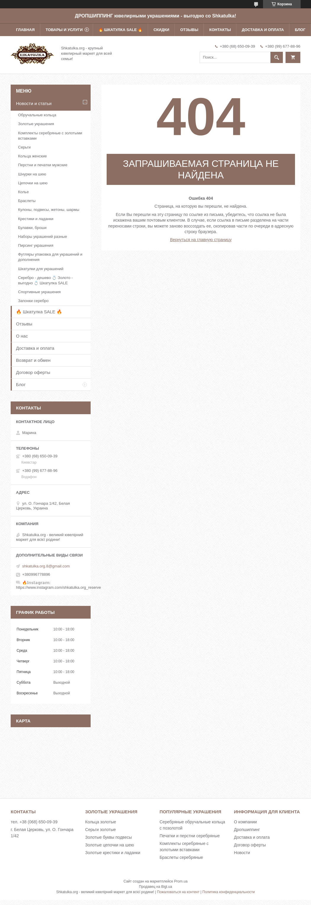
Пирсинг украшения (35, 245)
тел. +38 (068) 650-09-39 (34, 821)
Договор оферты (33, 372)
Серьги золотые (100, 829)
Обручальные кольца (37, 115)
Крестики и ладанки (35, 219)
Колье (23, 192)
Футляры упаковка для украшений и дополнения (50, 257)
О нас (22, 335)
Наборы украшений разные (42, 236)
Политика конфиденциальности (228, 892)
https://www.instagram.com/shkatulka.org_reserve (58, 587)
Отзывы (189, 30)
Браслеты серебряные (181, 857)
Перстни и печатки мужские (42, 165)
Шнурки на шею (32, 174)
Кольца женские (32, 156)
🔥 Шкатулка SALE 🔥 (120, 30)
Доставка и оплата (263, 30)
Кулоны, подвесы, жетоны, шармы (48, 209)
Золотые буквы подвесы (108, 837)
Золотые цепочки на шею (109, 845)
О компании (245, 821)
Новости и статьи (34, 103)
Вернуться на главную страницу (201, 239)
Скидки (161, 30)
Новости (242, 852)
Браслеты (27, 201)
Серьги (24, 147)
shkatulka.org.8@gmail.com (46, 566)
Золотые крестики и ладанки (112, 852)
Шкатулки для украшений (40, 269)
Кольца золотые (100, 821)
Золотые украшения (36, 124)
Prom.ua (180, 881)
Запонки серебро (33, 301)
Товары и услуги (64, 30)
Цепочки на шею (33, 183)
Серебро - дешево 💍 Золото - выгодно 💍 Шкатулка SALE (45, 280)
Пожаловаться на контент (178, 892)
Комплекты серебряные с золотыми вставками (50, 136)
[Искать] (276, 57)
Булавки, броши (32, 227)
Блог (300, 30)
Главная (25, 30)
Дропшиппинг (247, 829)
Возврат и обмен (33, 360)
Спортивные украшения (39, 292)
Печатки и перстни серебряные (190, 835)
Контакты (220, 30)
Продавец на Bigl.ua (155, 887)
